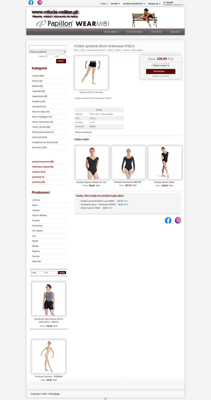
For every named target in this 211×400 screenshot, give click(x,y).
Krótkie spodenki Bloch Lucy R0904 (97, 201)
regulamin (175, 32)
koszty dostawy (134, 32)
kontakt (114, 3)
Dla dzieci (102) (39, 147)
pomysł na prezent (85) (43, 161)
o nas (103, 3)
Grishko (36, 220)
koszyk (169, 2)
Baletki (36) (37, 86)
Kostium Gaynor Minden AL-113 (91, 182)
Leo (34, 236)
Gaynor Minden (39, 215)
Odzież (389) (38, 76)
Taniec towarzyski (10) (42, 122)
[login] (37, 272)
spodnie (126, 50)
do (56, 56)
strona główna (111, 32)
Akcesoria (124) (39, 137)
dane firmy (156, 32)
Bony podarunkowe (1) (43, 132)
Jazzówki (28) (38, 91)
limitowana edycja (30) (42, 167)
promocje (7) (38, 177)
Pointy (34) (37, 81)
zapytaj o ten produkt (160, 76)
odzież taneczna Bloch (96, 50)
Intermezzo (37, 225)
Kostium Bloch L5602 (164, 182)
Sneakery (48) (38, 101)
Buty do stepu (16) (41, 112)
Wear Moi (36, 261)
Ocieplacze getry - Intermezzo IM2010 (98, 204)
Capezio (36, 210)
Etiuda (57, 394)
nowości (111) (38, 172)
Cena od (42, 56)
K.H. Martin (37, 231)
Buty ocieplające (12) (42, 117)
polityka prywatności (133, 3)
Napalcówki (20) (39, 96)
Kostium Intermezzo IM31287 (127, 182)
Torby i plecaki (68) (41, 127)
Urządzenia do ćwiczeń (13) (45, 142)
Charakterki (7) (39, 106)
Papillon (36, 251)
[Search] (47, 47)
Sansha (35, 256)
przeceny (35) (38, 182)
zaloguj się (153, 3)
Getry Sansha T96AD (90, 208)
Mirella (35, 246)
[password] (51, 272)
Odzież (110, 50)
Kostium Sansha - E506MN (48, 376)
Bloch (35, 205)
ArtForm (36, 200)
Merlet (35, 241)
